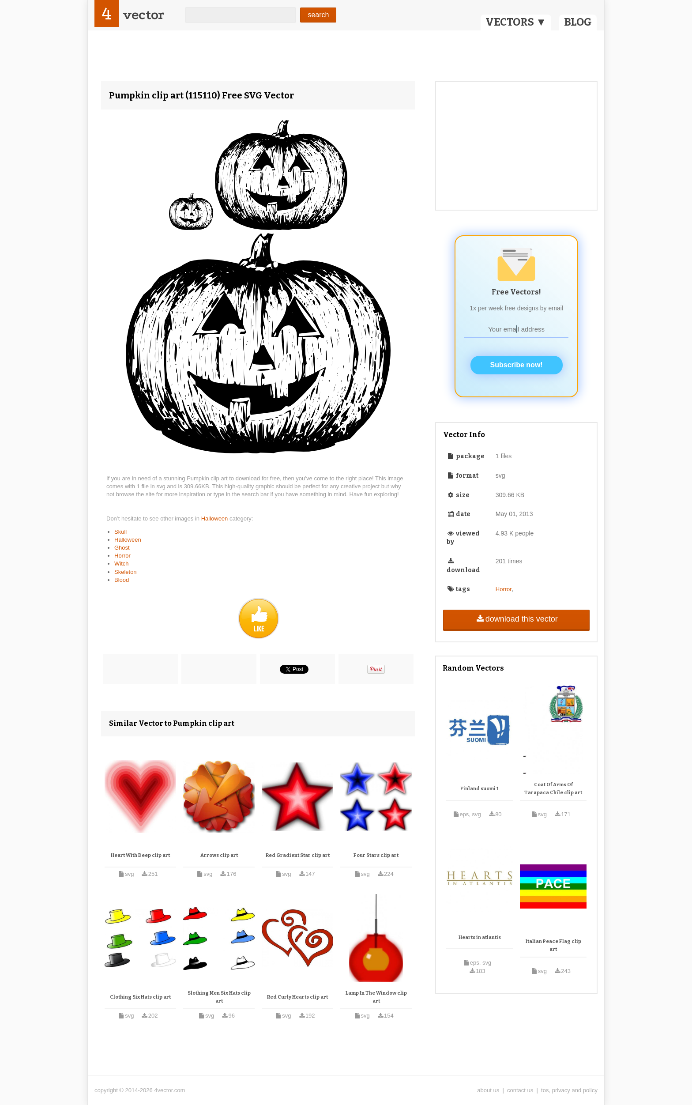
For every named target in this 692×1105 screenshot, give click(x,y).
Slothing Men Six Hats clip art (219, 997)
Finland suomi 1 (479, 789)
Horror (122, 555)
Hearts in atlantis (480, 937)
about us (488, 1090)
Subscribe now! (516, 365)
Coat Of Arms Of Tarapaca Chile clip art (553, 789)
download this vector (516, 619)
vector (143, 15)
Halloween (215, 518)
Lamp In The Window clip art (376, 997)
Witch (121, 563)
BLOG (578, 22)
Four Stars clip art (376, 855)
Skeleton (125, 572)
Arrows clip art (219, 855)
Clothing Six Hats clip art (140, 997)
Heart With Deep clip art (140, 855)
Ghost (122, 547)
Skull (120, 531)
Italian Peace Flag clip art (553, 945)
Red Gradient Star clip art (298, 855)
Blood (121, 580)
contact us (520, 1090)
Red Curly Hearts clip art (297, 997)
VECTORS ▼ (515, 22)
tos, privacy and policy (569, 1090)
